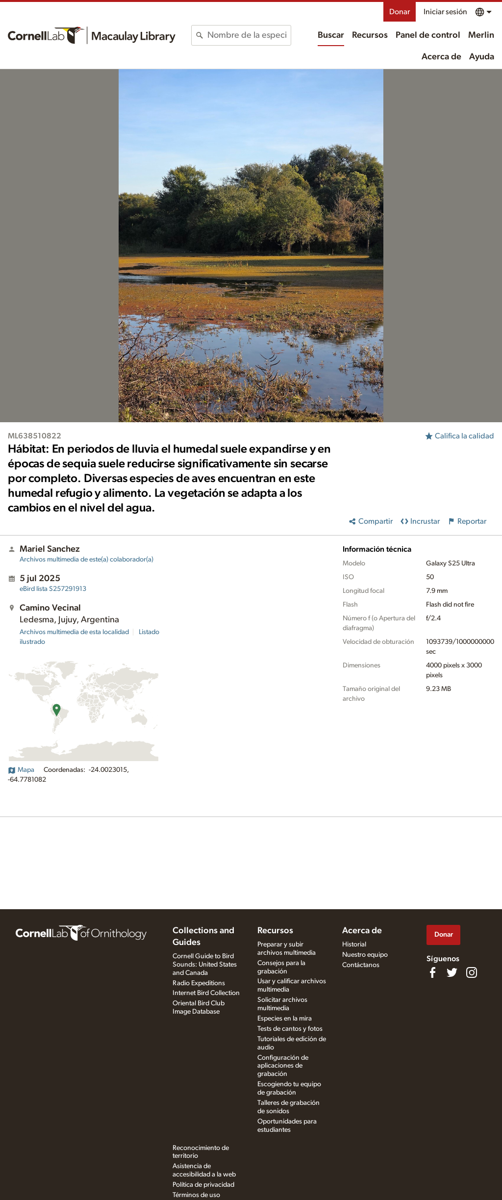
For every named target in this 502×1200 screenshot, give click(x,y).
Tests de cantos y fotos (290, 1028)
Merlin (481, 35)
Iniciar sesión (445, 12)
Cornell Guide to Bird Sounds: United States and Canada (205, 964)
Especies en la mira (284, 1018)
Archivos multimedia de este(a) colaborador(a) (86, 559)
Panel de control (428, 35)
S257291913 (53, 589)
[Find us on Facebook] (432, 972)
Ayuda (481, 56)
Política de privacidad (203, 1184)
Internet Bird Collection (206, 993)
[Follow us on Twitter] (452, 972)
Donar (399, 12)
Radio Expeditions (199, 983)
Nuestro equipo (365, 954)
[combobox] (248, 35)
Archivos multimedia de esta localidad (74, 632)
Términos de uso (196, 1195)
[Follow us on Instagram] (471, 972)
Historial (354, 944)
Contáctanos (360, 965)
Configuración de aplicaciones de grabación (282, 1066)
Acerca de (441, 56)
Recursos (370, 35)
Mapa (21, 769)
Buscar (331, 35)
